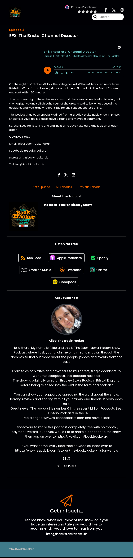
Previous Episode (89, 187)
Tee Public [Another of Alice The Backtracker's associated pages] (66, 467)
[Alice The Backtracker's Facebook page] (64, 459)
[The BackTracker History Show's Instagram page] (120, 10)
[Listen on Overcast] (71, 270)
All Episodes (64, 187)
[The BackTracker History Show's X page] (112, 10)
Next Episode (41, 187)
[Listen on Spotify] (100, 258)
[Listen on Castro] (99, 270)
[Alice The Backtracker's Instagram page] (68, 459)
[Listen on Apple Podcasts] (66, 258)
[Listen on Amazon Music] (36, 270)
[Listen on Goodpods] (65, 283)
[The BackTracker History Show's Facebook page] (106, 10)
